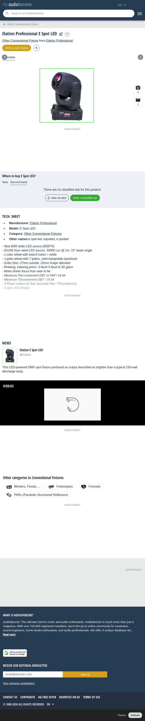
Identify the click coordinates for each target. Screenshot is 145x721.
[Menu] (139, 13)
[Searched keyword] (68, 13)
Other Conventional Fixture (20, 40)
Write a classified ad (85, 197)
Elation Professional (59, 40)
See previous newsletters (19, 683)
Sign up (84, 674)
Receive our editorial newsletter (25, 665)
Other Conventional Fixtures (43, 233)
